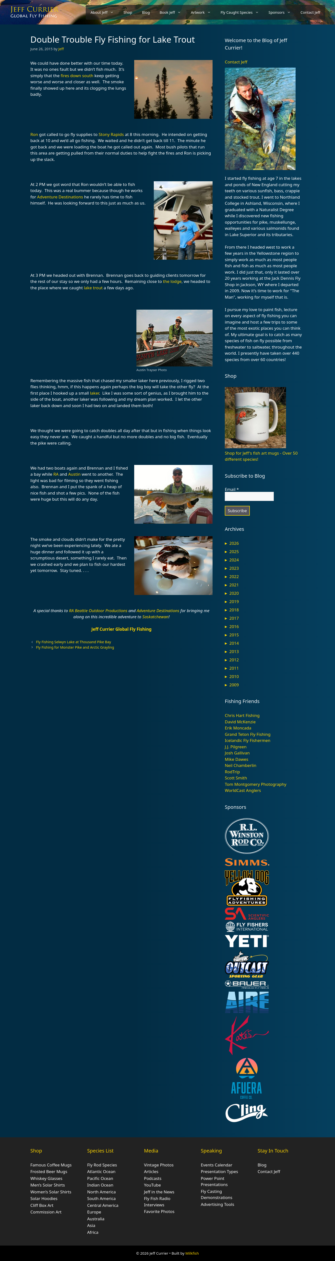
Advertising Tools (217, 1204)
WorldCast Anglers (243, 790)
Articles (151, 1171)
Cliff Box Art (41, 1205)
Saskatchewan (155, 616)
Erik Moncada (238, 728)
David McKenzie (240, 722)
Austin (74, 474)
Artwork (203, 12)
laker (94, 393)
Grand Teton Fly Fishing (248, 734)
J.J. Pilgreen (236, 747)
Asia (91, 1225)
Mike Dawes (236, 759)
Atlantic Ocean (101, 1171)
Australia (95, 1219)
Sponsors (282, 12)
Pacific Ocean (100, 1178)
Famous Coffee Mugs (51, 1165)
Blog (146, 12)
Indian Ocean (100, 1185)
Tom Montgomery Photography (255, 784)
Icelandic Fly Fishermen (247, 740)
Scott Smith (236, 778)
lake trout (93, 288)
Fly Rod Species (102, 1165)
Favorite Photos (159, 1211)
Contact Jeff (310, 12)
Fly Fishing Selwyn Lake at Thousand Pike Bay (73, 642)
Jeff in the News (159, 1192)
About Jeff (105, 12)
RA (56, 474)
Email (232, 489)
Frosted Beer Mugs (48, 1171)
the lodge (172, 281)
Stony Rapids (111, 134)
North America (101, 1192)
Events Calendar (216, 1165)
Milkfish (192, 1253)
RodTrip (232, 772)
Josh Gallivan (237, 753)
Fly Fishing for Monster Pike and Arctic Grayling (75, 647)
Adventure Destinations (60, 197)
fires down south (77, 75)
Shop (127, 12)
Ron (34, 134)
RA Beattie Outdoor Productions (98, 610)
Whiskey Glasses (46, 1178)
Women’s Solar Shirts (50, 1192)
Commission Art (45, 1212)
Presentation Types (219, 1171)
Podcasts (152, 1178)
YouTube (152, 1185)
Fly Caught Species (242, 12)
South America (101, 1198)
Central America (102, 1205)
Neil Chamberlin (240, 765)
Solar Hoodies (44, 1198)
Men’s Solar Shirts (47, 1185)
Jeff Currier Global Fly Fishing (121, 629)
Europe (94, 1212)
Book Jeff (173, 12)
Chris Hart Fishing (242, 715)
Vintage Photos (159, 1165)
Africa (92, 1232)
